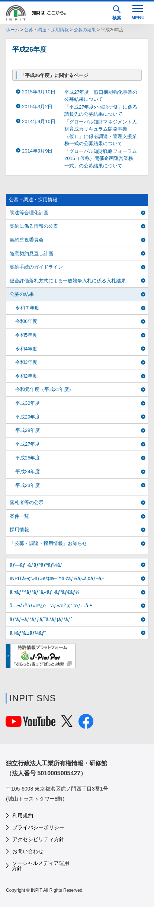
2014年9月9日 (37, 151)
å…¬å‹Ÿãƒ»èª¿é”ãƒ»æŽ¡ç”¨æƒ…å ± (51, 605)
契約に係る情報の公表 (34, 226)
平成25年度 (27, 458)
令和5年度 (26, 335)
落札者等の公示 (27, 502)
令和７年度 (27, 308)
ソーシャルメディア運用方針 (40, 865)
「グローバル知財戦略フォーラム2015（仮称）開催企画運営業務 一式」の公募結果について (101, 158)
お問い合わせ (28, 851)
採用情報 (19, 529)
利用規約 (22, 815)
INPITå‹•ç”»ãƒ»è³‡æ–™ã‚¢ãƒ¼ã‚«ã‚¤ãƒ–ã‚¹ (57, 578)
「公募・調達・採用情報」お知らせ (48, 543)
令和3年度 (26, 362)
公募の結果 (85, 29)
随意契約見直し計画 (31, 253)
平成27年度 (27, 444)
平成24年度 (27, 471)
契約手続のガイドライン (36, 267)
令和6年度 (26, 321)
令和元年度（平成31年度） (44, 389)
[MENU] (137, 11)
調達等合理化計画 (29, 212)
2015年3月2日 (37, 106)
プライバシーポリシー (38, 827)
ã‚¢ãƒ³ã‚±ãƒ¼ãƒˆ (28, 633)
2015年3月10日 (38, 91)
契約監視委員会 (27, 240)
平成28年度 (27, 430)
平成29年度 (27, 417)
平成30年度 (27, 403)
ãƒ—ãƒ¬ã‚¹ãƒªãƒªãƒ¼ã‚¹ (36, 565)
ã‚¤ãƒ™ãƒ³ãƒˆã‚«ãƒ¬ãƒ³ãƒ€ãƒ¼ (45, 592)
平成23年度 (27, 485)
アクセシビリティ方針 (38, 839)
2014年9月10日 (38, 121)
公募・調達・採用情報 (46, 29)
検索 (116, 12)
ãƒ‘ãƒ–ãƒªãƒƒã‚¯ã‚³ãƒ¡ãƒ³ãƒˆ (41, 619)
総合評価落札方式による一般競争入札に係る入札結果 (68, 280)
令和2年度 (26, 376)
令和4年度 (26, 349)
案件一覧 (19, 516)
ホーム (12, 29)
